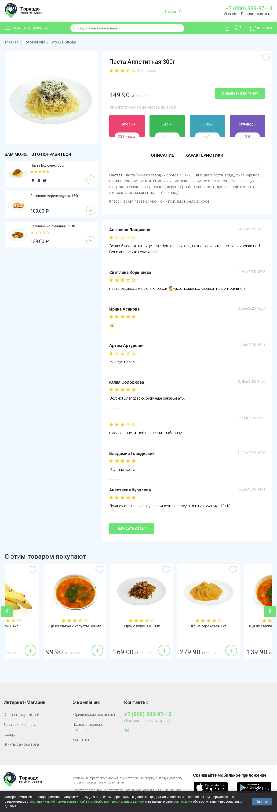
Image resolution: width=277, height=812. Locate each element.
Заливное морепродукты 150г (54, 196)
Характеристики (204, 155)
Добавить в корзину (240, 94)
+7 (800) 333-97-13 (249, 8)
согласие (181, 801)
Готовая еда (34, 42)
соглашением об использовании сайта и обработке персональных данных (86, 801)
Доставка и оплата (20, 724)
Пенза (170, 11)
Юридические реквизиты (94, 714)
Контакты (81, 739)
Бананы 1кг (38, 626)
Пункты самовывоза (21, 744)
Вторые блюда (63, 42)
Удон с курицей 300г (172, 626)
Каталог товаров (27, 28)
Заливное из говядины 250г (52, 226)
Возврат (11, 734)
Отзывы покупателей (21, 714)
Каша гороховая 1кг (239, 626)
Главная (11, 42)
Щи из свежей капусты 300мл (105, 626)
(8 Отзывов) (146, 70)
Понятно (262, 802)
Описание (162, 155)
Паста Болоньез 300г (47, 165)
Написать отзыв (132, 529)
